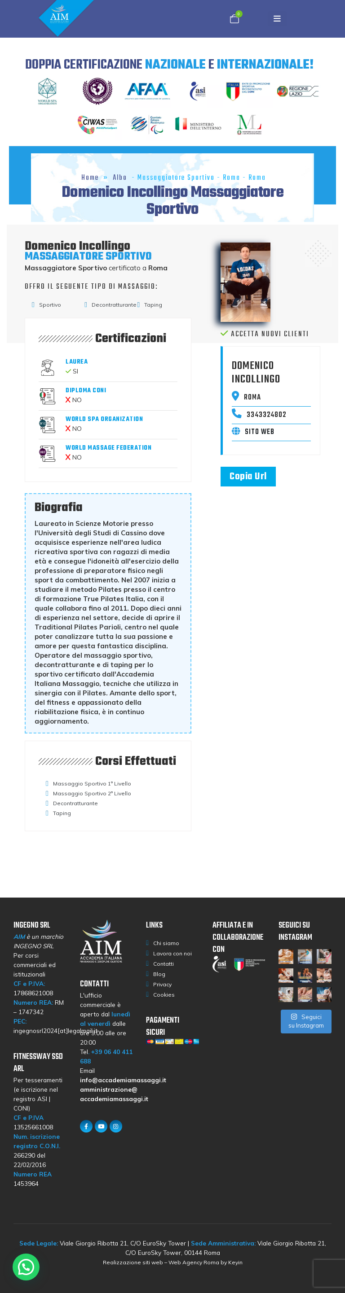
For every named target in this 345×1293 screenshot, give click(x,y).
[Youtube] (101, 1126)
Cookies (164, 994)
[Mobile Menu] (279, 18)
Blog (159, 974)
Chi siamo (166, 943)
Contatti (163, 963)
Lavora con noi (172, 953)
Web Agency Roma (193, 1262)
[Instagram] (116, 1126)
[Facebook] (86, 1126)
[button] (26, 1267)
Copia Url (248, 476)
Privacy (162, 984)
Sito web (253, 432)
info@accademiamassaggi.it (123, 1080)
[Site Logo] (77, 19)
